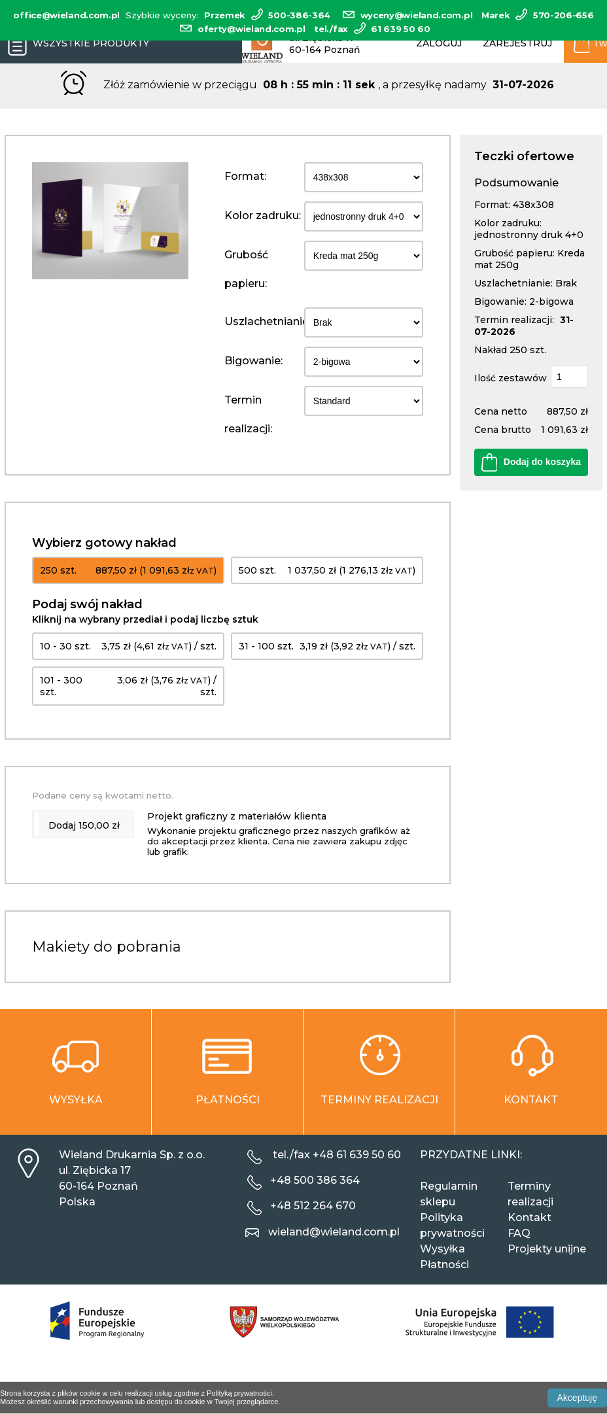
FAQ (519, 1233)
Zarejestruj (517, 43)
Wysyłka (442, 1249)
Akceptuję (577, 1397)
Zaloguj (439, 43)
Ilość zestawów (510, 378)
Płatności (444, 1264)
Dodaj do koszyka (531, 462)
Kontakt (529, 1217)
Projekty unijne (547, 1249)
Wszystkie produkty (74, 44)
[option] (110, 221)
